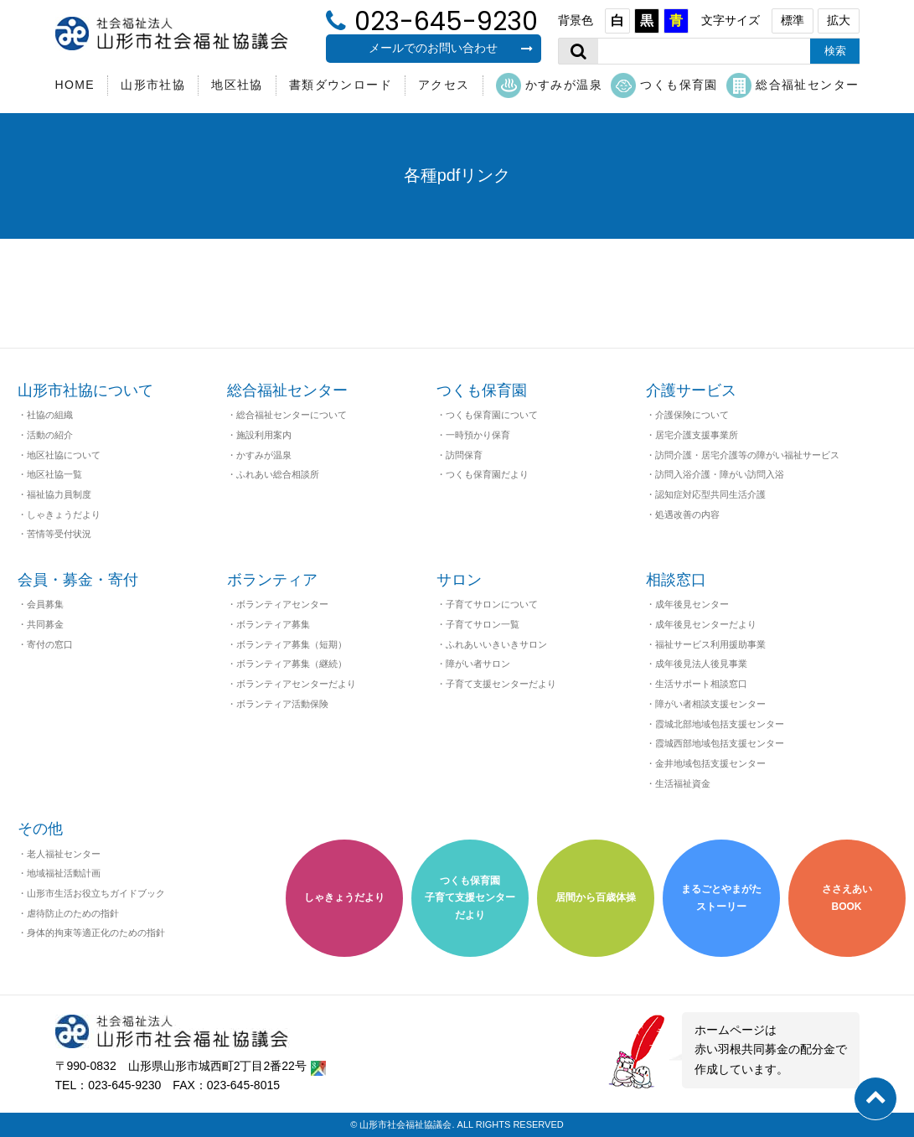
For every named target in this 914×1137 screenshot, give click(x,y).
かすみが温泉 (549, 85)
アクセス (444, 84)
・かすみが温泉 (259, 455)
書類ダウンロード (340, 84)
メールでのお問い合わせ (451, 47)
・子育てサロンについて (487, 604)
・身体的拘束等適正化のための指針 (91, 933)
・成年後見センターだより (701, 624)
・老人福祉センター (59, 854)
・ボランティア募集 (268, 624)
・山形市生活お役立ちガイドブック (91, 893)
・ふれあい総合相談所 (273, 474)
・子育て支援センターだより (496, 684)
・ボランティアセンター (277, 604)
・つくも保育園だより (482, 474)
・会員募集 (41, 604)
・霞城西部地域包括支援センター (715, 743)
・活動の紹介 (45, 435)
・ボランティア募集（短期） (287, 644)
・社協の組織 (45, 415)
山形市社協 (153, 84)
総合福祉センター (792, 85)
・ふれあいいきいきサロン (491, 644)
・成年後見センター (687, 604)
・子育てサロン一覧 (477, 624)
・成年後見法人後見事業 (696, 664)
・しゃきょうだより (59, 514)
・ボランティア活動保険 (277, 704)
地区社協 (237, 84)
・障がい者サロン (473, 664)
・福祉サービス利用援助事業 (706, 644)
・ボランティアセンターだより (291, 684)
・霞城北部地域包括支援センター (715, 724)
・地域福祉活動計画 (59, 873)
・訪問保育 (459, 455)
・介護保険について (687, 415)
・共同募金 (41, 624)
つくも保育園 (664, 85)
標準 (792, 20)
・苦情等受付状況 (54, 534)
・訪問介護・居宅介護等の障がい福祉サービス (742, 455)
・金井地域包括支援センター (706, 763)
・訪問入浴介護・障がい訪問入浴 (715, 474)
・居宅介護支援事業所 (692, 435)
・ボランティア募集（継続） (287, 664)
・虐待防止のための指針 (68, 913)
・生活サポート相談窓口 (696, 684)
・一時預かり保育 (473, 435)
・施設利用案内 (259, 435)
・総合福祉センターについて (287, 415)
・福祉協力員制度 (54, 494)
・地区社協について (59, 455)
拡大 (838, 20)
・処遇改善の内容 (683, 514)
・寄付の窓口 (45, 644)
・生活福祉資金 (678, 783)
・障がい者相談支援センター (706, 704)
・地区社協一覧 (50, 474)
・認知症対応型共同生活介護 (706, 494)
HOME (75, 84)
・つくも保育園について (487, 415)
